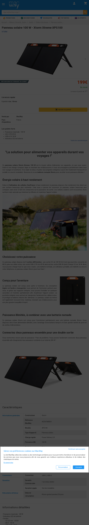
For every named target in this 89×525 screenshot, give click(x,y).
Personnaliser (63, 467)
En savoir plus (8, 462)
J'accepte (78, 467)
